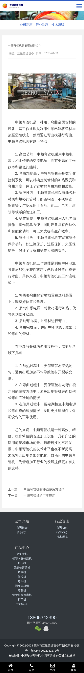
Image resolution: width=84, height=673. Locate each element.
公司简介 (22, 527)
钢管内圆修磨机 (22, 558)
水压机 (22, 563)
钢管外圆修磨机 (22, 594)
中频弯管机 (24, 122)
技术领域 (58, 24)
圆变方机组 (22, 585)
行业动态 (42, 24)
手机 (52, 667)
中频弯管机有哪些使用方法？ (44, 489)
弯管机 (22, 590)
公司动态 (26, 24)
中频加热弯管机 (31, 655)
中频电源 (22, 604)
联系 (73, 667)
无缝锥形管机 (22, 567)
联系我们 (22, 532)
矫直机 (22, 572)
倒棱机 (22, 576)
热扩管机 (22, 553)
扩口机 (22, 599)
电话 (31, 667)
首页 (10, 667)
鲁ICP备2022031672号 (45, 650)
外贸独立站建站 (65, 655)
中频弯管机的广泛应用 (39, 495)
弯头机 (22, 581)
